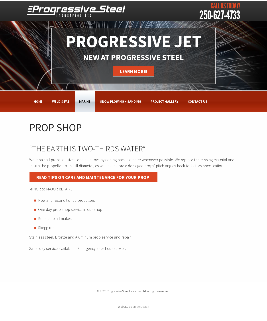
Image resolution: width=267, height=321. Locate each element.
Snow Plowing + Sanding (120, 101)
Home (38, 101)
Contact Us (197, 101)
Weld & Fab (61, 101)
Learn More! (133, 71)
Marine (84, 101)
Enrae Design (141, 307)
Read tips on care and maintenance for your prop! (93, 177)
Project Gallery (164, 101)
